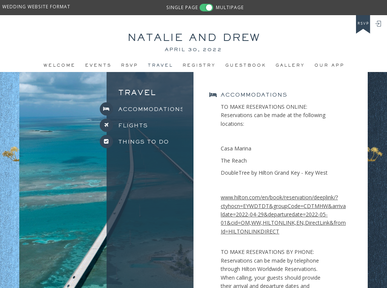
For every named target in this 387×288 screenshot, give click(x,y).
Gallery (290, 65)
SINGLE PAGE (182, 7)
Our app (329, 65)
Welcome (59, 65)
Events (98, 65)
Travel (160, 65)
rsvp (363, 23)
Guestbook (245, 65)
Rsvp (129, 65)
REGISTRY (199, 65)
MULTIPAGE (230, 7)
